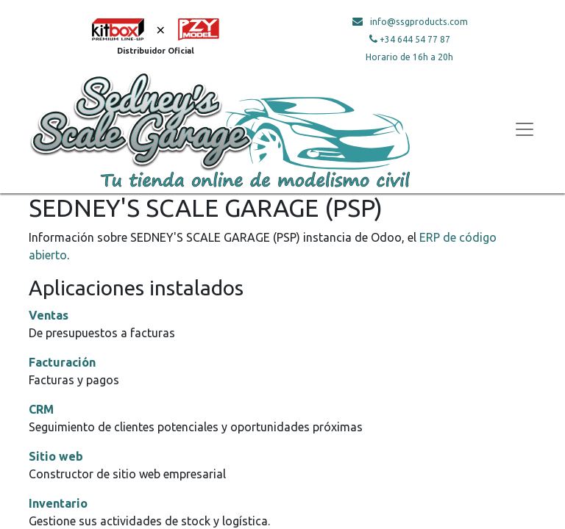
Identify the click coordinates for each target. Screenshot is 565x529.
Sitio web (56, 456)
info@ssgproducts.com (419, 21)
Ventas (48, 315)
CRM (41, 409)
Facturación (62, 362)
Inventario (58, 503)
